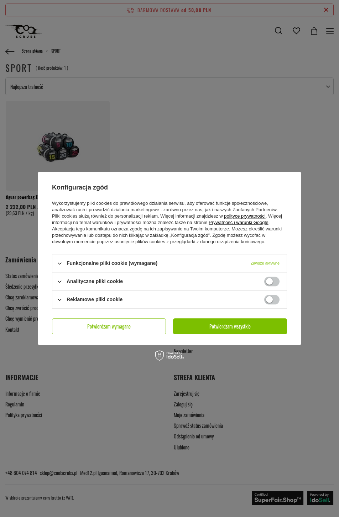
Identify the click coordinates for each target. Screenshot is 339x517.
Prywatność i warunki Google (238, 222)
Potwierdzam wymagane (109, 326)
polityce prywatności (244, 216)
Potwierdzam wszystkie (230, 326)
